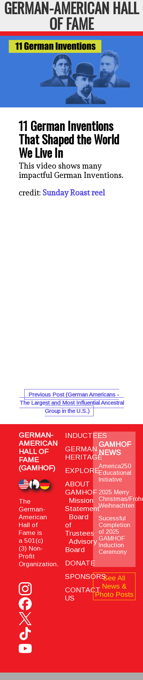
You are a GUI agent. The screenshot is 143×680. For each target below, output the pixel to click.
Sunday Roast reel (74, 192)
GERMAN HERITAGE (83, 453)
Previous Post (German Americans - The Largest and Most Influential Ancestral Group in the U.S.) (71, 402)
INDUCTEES (86, 435)
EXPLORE (82, 470)
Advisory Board (81, 546)
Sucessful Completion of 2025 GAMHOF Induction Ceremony (114, 535)
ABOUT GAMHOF (81, 488)
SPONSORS (85, 576)
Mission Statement (82, 504)
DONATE (80, 563)
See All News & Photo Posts (114, 586)
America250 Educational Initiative (115, 473)
